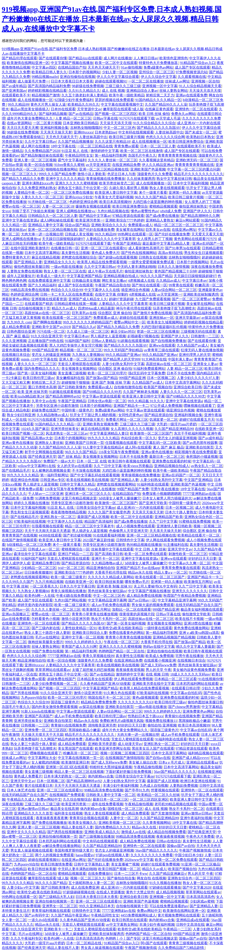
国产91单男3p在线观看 (182, 248)
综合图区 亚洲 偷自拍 (115, 313)
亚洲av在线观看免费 (191, 95)
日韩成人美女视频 (79, 234)
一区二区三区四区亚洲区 (149, 799)
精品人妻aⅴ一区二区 (170, 572)
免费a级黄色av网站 (158, 67)
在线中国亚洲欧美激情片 (29, 248)
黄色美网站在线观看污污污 (195, 239)
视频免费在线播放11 (161, 721)
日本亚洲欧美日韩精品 (80, 123)
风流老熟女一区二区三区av (67, 433)
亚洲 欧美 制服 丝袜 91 (114, 586)
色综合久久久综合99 (67, 290)
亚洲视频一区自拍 (205, 81)
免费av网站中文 (49, 799)
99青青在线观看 (181, 285)
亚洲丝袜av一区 (161, 317)
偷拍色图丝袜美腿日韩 (31, 267)
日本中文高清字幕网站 (42, 253)
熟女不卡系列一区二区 (108, 619)
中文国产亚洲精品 (198, 480)
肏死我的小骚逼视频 (202, 456)
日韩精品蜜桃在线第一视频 (75, 304)
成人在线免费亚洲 (85, 887)
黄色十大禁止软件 (140, 892)
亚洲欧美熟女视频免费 (100, 424)
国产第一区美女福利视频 (36, 373)
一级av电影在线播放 (66, 267)
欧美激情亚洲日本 (75, 762)
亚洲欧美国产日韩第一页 (84, 443)
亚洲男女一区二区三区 (59, 906)
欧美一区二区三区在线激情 (141, 151)
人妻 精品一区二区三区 (73, 118)
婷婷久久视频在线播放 (31, 503)
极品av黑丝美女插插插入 (29, 109)
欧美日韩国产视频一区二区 (23, 433)
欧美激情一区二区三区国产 (151, 433)
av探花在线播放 (91, 707)
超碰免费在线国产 (46, 410)
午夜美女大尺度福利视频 (113, 197)
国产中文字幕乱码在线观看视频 (95, 475)
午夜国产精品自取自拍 (112, 285)
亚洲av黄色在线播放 (17, 443)
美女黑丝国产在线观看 (75, 748)
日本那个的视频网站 (84, 72)
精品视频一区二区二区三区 (81, 350)
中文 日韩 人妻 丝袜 (150, 549)
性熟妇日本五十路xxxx (145, 716)
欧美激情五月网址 (198, 582)
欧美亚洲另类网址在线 (112, 748)
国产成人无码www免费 (159, 665)
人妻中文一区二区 (124, 818)
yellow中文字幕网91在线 (36, 466)
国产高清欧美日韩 (109, 554)
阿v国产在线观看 (154, 943)
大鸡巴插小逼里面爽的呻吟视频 (158, 202)
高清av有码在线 (170, 253)
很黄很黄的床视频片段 (136, 614)
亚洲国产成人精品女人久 (87, 299)
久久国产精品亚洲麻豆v (167, 873)
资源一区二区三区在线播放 (158, 331)
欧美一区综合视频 (38, 165)
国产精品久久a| (83, 327)
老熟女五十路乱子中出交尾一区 (82, 188)
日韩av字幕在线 (105, 118)
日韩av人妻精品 (103, 341)
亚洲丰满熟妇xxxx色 (38, 183)
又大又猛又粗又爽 (16, 382)
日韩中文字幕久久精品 (77, 484)
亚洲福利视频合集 (54, 128)
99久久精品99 (18, 104)
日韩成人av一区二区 (44, 549)
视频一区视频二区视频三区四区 (125, 753)
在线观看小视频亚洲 (160, 660)
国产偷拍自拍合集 (121, 878)
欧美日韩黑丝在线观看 (129, 920)
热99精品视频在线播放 (144, 544)
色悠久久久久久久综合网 (165, 137)
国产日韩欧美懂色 (72, 387)
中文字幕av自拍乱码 (186, 693)
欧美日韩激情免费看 (56, 864)
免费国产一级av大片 (59, 461)
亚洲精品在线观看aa (202, 762)
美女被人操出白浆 (143, 762)
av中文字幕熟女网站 (122, 924)
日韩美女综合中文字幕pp (95, 507)
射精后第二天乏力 (160, 95)
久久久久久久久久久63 (135, 702)
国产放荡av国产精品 (101, 378)
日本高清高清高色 (200, 897)
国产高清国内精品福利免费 (49, 86)
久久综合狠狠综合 (77, 799)
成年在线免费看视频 (107, 804)
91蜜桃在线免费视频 (195, 521)
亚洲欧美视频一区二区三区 (119, 822)
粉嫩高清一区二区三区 (80, 753)
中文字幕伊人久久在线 (102, 290)
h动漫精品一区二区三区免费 (29, 544)
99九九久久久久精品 (103, 438)
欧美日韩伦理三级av (38, 378)
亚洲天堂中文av (180, 549)
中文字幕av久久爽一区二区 (189, 563)
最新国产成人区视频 (93, 517)
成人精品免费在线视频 (144, 595)
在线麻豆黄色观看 (159, 109)
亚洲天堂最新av (187, 317)
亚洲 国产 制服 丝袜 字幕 (110, 382)
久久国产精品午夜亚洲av (70, 915)
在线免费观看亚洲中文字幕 (49, 280)
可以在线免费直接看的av (168, 906)
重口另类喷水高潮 (42, 387)
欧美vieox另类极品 (138, 466)
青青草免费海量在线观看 (180, 568)
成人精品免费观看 (16, 327)
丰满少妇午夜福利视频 (120, 785)
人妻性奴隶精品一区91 (79, 628)
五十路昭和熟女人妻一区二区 (91, 883)
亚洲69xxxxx (83, 132)
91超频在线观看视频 (133, 341)
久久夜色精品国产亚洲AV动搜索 (105, 683)
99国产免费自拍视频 (47, 651)
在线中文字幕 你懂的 (111, 294)
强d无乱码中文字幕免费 (146, 373)
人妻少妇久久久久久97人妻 (198, 378)
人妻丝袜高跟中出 (169, 132)
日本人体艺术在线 (21, 790)
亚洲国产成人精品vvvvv (190, 758)
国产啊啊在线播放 (47, 322)
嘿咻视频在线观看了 (199, 405)
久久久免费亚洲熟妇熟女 (36, 188)
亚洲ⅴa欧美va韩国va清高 (199, 633)
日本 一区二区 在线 (92, 461)
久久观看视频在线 (192, 77)
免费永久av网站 (183, 114)
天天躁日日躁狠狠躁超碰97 (63, 239)
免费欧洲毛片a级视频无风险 (122, 721)
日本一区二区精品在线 (84, 943)
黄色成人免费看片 (28, 776)
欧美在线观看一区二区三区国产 (67, 317)
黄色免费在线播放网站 (191, 628)
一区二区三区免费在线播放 (72, 192)
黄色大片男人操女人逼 (48, 104)
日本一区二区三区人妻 (157, 146)
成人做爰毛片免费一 (33, 81)
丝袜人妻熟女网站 (173, 90)
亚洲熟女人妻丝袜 (49, 443)
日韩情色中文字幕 (130, 540)
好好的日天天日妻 (202, 558)
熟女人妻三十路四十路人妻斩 (47, 633)
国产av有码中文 (36, 915)
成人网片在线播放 (118, 58)
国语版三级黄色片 (65, 702)
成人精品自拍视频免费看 (166, 832)
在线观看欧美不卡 (16, 95)
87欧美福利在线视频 (30, 521)
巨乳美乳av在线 (84, 313)
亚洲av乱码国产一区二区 (181, 475)
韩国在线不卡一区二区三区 (109, 697)
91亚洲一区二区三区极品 (200, 864)
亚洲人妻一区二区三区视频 (35, 160)
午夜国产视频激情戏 (195, 850)
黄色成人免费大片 (105, 253)
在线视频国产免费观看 (67, 795)
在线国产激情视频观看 (19, 540)
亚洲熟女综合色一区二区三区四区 (194, 878)
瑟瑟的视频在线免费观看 (114, 100)
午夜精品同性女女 (79, 155)
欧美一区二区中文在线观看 (116, 63)
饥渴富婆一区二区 (163, 419)
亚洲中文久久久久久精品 (65, 178)
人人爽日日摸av (145, 58)
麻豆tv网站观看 (187, 220)
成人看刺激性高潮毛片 (146, 248)
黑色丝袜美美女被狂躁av (107, 591)
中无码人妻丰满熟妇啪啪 (136, 267)
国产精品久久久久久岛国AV (158, 128)
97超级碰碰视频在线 (79, 892)
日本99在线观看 (63, 109)
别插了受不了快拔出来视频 (33, 211)
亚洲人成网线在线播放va (76, 211)
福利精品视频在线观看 (205, 753)
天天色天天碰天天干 (103, 67)
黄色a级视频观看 (145, 697)
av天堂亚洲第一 (169, 294)
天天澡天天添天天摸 (205, 90)
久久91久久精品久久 (84, 90)
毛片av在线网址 (47, 637)
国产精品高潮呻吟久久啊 (200, 216)
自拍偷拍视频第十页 (34, 308)
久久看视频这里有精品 (156, 160)
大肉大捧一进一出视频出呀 (42, 234)
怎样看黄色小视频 (45, 619)
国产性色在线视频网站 (138, 253)
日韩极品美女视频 (86, 280)
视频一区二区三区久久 (19, 174)
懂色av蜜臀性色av (144, 211)
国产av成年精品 (14, 86)
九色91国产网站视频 (70, 600)
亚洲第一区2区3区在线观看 (67, 767)
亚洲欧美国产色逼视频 (148, 169)
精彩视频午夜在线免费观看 (196, 452)
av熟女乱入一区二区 (206, 466)
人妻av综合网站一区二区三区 (174, 290)
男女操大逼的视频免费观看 (153, 605)
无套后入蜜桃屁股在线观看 (79, 364)
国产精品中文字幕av (95, 216)
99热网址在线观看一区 (135, 234)
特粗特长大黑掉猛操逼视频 (111, 767)
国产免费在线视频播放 (49, 822)
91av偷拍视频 (131, 67)
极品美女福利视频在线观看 (202, 609)
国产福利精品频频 (53, 114)
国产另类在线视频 (24, 693)
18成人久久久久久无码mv (190, 674)
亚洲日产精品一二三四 (75, 554)
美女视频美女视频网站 (79, 368)
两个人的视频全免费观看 (54, 855)
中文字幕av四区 (44, 67)
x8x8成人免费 (170, 211)
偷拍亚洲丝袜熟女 (193, 206)
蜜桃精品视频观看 (163, 206)
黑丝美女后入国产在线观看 (153, 748)
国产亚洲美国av (14, 90)
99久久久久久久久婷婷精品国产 (87, 322)
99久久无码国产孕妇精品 (123, 350)
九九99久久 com (19, 322)
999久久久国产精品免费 (57, 174)
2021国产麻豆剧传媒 (98, 540)
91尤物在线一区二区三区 (48, 202)
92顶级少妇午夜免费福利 (73, 100)
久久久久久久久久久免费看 (151, 855)
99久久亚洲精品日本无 (96, 906)
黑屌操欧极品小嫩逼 (194, 721)
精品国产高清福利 (98, 521)
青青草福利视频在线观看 (51, 911)
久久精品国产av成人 (192, 345)
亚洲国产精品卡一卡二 (131, 405)
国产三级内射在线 (46, 628)
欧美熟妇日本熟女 (200, 137)
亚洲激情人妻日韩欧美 (174, 526)
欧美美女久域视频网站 (165, 322)
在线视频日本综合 (16, 355)
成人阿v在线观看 (138, 447)
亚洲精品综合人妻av (142, 90)
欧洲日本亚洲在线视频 (198, 781)
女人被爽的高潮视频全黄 (51, 470)
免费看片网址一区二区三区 (126, 419)
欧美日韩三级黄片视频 (126, 137)
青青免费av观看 (126, 146)
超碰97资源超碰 (121, 299)
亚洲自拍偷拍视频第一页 (57, 836)
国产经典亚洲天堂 (42, 456)
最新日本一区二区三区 (167, 456)
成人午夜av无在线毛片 (105, 271)
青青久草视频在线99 (98, 656)
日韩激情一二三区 (205, 336)
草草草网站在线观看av (52, 670)
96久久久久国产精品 (151, 197)
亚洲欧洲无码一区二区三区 (197, 160)
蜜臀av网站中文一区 (129, 322)
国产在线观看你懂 (53, 58)
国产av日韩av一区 (142, 600)
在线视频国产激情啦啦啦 (124, 758)
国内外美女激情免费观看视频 (54, 707)
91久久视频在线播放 (165, 883)
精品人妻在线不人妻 (77, 827)
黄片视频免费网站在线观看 (179, 915)
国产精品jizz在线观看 (85, 58)
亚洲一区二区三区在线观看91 (104, 248)
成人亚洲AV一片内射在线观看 (140, 507)
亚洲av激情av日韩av (33, 809)
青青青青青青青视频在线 (177, 155)
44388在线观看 (50, 535)
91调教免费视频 (47, 498)
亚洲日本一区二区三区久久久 (88, 494)
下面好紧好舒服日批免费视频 (128, 772)
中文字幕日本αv (194, 280)
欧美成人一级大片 (51, 276)
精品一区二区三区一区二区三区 (178, 225)
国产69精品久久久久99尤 (102, 392)
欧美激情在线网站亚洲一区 (28, 63)
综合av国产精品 (77, 225)
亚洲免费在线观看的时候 (171, 461)
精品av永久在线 (140, 572)
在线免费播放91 (100, 873)
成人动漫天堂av (130, 744)
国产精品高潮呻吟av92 (63, 396)
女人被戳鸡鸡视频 (45, 762)
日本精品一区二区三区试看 (175, 679)
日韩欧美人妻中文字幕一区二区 (111, 795)
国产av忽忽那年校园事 (200, 443)
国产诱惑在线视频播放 (65, 832)
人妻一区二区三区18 (58, 206)
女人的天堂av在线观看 (74, 466)
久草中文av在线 (44, 401)
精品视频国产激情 (46, 95)
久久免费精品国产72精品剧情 (181, 948)
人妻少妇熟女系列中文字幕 (123, 364)
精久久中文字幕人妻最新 (195, 646)
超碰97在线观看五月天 (197, 419)
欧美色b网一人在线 (39, 595)
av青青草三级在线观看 (161, 350)
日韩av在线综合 (168, 841)
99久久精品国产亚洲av (123, 355)
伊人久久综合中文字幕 (158, 77)
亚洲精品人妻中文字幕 (45, 225)
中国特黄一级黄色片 (77, 410)
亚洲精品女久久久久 (59, 262)
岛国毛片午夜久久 (142, 155)
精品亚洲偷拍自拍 (100, 568)
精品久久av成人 (64, 308)
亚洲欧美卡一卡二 (58, 929)
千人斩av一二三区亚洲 (45, 494)
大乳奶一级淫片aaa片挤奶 (176, 424)
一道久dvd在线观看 (43, 920)
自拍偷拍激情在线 (128, 387)
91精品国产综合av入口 (197, 63)
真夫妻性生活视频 (75, 253)
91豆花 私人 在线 (75, 151)
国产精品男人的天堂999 (121, 359)
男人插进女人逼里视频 (108, 336)
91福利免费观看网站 (149, 368)
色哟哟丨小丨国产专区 (123, 938)
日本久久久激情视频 (173, 267)
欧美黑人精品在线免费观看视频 (102, 262)
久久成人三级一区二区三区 (88, 331)
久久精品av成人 (168, 280)
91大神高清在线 (154, 359)
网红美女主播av (114, 280)
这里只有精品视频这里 (79, 498)
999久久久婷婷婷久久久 (83, 642)
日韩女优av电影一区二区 (107, 401)
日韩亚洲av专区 (52, 480)
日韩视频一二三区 (35, 725)
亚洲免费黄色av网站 (198, 711)
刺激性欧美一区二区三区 (187, 554)
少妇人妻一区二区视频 (119, 72)
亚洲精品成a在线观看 (192, 920)
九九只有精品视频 (49, 582)
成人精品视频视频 (170, 892)
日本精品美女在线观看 (94, 679)
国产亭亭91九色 (137, 790)
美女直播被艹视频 (125, 864)
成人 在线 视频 (113, 90)
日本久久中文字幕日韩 (77, 586)
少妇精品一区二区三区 (38, 568)
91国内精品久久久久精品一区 (158, 100)
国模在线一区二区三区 (125, 809)
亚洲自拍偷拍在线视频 (77, 77)
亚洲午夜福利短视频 (196, 818)
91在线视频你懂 (210, 679)
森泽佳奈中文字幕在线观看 (35, 554)
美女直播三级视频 (72, 373)
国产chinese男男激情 (184, 707)
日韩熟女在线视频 (153, 257)
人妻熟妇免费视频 (184, 785)
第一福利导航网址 (54, 475)
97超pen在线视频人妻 (112, 855)
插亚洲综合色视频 (135, 290)
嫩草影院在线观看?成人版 (123, 109)
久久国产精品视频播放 (75, 141)
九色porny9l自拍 (33, 697)
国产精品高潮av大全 (37, 438)
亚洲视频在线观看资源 (49, 299)
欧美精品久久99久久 (83, 104)
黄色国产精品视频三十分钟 (175, 271)
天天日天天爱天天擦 (23, 128)
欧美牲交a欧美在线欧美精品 (120, 628)
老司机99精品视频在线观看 (175, 804)
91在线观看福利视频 (109, 535)
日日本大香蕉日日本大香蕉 (72, 81)
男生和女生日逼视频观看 (203, 253)
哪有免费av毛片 (137, 582)
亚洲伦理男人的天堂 (195, 355)
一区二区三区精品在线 (95, 146)
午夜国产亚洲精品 (127, 243)
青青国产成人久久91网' (79, 646)
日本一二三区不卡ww (130, 873)
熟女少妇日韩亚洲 (21, 415)
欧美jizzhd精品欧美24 (27, 396)
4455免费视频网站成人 (138, 915)
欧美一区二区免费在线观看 (145, 554)
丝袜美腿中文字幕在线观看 (112, 549)
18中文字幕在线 (63, 146)
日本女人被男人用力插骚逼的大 (167, 498)
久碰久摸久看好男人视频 (128, 188)
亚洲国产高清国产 (38, 716)
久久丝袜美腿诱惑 (141, 178)
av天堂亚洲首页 (98, 165)
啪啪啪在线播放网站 (61, 169)
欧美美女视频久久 (82, 822)
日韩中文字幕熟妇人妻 (91, 864)
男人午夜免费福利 (24, 739)
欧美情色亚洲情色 (173, 58)
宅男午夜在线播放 (165, 489)
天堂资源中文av (89, 109)
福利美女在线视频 (68, 813)
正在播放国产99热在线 (45, 341)
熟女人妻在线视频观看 (167, 188)
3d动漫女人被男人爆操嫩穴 (119, 498)
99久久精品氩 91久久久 (146, 401)
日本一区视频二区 (161, 378)
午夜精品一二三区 (177, 929)
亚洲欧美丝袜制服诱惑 (200, 294)
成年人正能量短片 (21, 276)
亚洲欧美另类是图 (102, 744)
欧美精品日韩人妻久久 (49, 72)
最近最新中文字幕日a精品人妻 (166, 243)
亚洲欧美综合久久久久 (108, 225)
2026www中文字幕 (138, 860)
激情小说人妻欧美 (91, 174)
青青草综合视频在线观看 (88, 818)
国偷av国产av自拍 (181, 846)
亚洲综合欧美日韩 (187, 387)
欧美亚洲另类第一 (89, 220)
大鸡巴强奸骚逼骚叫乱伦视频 (164, 327)
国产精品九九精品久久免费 (23, 178)
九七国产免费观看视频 (152, 299)
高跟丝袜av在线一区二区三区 (47, 313)
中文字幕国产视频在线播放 (72, 63)
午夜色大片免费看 (200, 836)
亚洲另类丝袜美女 (65, 429)
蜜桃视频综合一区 (75, 549)
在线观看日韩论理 (185, 688)
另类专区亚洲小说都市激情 (57, 405)
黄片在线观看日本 (38, 785)
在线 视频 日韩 (157, 674)
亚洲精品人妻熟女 (160, 220)
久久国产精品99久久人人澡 (166, 104)
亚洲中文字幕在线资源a (20, 220)
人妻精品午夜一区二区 (31, 192)
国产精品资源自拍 (158, 415)
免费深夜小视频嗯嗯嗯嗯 (161, 494)
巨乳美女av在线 (158, 229)
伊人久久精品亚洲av (157, 165)
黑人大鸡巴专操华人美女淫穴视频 (75, 345)
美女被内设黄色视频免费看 (194, 670)
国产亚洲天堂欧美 (153, 503)
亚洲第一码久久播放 (184, 192)
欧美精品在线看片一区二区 (199, 535)
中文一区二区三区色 (119, 128)
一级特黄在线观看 (158, 628)
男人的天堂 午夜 (158, 670)
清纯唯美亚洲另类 (102, 725)
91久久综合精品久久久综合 (154, 123)
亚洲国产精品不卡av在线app (138, 568)
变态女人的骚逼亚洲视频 (51, 355)
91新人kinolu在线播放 (38, 711)
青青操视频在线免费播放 (105, 178)
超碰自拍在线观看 (133, 317)
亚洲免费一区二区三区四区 (45, 730)
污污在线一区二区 (51, 331)
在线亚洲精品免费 (126, 165)
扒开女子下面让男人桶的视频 (93, 415)
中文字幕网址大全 (42, 758)
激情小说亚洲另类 (75, 619)
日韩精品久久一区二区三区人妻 (52, 216)
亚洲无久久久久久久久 (189, 591)
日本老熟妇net (106, 132)
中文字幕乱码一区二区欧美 (160, 443)
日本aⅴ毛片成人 (171, 762)
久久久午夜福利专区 (26, 938)
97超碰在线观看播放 (165, 887)
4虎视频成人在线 (141, 280)
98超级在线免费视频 (88, 86)
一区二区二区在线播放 (146, 81)
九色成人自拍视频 (154, 785)
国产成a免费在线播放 (162, 216)
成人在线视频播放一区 (35, 100)
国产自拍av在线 (158, 758)
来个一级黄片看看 (153, 192)
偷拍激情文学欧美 (196, 614)
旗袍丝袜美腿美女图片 (45, 642)
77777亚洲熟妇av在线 (199, 494)
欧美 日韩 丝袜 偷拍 (154, 114)
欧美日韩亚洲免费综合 (186, 141)
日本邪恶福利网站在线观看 (197, 683)
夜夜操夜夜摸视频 (130, 670)
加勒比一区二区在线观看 (131, 609)
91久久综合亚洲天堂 (46, 336)
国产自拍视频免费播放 (168, 341)
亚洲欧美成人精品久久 (102, 832)
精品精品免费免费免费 (98, 702)
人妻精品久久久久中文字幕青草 (111, 239)
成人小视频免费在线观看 (135, 526)
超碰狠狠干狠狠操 (75, 382)
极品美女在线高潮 (207, 178)
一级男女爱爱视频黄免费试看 (151, 262)
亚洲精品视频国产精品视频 (174, 637)
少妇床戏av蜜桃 (202, 901)
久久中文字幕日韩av (40, 141)
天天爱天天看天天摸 (207, 234)
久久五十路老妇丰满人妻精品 (84, 95)
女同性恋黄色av (130, 415)
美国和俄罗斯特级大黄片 (84, 419)
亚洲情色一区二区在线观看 (196, 109)
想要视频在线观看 (165, 790)
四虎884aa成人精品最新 (96, 308)
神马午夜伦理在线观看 (133, 308)
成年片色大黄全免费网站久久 (30, 118)
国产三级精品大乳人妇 (56, 897)
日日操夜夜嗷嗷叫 (38, 572)
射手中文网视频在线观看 (43, 452)
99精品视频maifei (45, 77)
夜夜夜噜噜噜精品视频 (68, 512)
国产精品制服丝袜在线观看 (42, 155)
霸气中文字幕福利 (72, 160)
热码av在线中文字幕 (159, 646)
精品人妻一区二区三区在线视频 (79, 772)
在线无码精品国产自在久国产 (198, 605)
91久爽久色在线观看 (119, 693)
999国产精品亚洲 (45, 350)
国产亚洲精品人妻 (28, 262)
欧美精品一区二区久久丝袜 (158, 795)
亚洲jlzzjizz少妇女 (79, 197)
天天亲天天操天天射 (56, 132)
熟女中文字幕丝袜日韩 (174, 178)
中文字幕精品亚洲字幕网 (107, 600)
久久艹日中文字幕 (108, 466)
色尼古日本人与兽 (121, 174)
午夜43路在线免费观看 (73, 595)
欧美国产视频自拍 (158, 387)
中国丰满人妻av (180, 359)
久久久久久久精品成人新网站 (111, 577)
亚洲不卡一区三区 (105, 558)
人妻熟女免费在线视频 (24, 271)
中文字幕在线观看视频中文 (122, 104)
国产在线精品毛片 (16, 470)
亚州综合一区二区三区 (156, 72)
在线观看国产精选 (38, 304)
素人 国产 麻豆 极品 (168, 447)
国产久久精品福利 (42, 285)
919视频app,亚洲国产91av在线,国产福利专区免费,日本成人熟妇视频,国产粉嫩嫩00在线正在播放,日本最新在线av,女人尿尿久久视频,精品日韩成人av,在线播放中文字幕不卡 (112, 19)
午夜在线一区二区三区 (121, 642)
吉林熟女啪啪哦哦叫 (86, 128)
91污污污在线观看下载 (136, 118)
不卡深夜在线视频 (86, 470)
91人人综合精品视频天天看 (200, 86)
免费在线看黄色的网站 (126, 633)
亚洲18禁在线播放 (198, 623)
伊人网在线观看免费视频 (165, 540)
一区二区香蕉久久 (44, 586)
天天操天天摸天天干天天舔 (42, 734)
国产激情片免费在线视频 (152, 313)
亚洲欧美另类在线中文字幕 (153, 683)
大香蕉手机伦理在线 (110, 572)
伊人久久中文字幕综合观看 (118, 77)
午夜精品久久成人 (21, 799)
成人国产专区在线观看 (192, 67)
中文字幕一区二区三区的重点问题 (193, 169)
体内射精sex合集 (101, 776)
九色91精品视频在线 (113, 211)
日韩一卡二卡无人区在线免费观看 (66, 294)
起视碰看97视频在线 (143, 336)
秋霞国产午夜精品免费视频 (184, 595)
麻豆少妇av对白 (123, 331)
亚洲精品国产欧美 (168, 517)
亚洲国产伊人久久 (197, 211)
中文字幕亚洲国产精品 (84, 276)
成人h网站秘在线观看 (57, 220)
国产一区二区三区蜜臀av (191, 299)
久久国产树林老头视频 (140, 392)
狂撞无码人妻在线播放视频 (202, 350)
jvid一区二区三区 (71, 568)
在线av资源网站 (19, 123)
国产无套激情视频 (165, 813)
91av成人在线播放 (101, 489)
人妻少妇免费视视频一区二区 (55, 683)
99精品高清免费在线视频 (29, 290)
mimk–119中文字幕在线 (39, 359)
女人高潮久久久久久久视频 (132, 429)
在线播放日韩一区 (65, 248)
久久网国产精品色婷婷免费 (61, 739)
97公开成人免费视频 (166, 405)
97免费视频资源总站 (191, 72)
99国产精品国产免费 (133, 489)
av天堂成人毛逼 (168, 118)
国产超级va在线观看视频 (117, 257)
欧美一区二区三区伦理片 (107, 373)
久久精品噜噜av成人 (52, 415)
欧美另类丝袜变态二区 (116, 183)
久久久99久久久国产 (18, 582)
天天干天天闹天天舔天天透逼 (47, 531)
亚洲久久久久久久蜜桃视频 (76, 183)
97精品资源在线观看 (128, 216)
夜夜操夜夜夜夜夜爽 (52, 818)
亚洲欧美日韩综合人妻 (89, 633)
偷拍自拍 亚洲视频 (162, 725)
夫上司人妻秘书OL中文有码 (155, 586)
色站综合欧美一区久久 (138, 438)
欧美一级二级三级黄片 (68, 577)
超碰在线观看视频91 (111, 81)
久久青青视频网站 (156, 822)
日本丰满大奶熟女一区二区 (65, 776)
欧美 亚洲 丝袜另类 (32, 392)
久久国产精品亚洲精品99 (173, 429)
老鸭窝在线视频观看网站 (116, 484)
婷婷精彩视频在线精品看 (47, 90)
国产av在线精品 (80, 114)
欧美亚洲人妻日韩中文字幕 (116, 192)
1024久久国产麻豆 (35, 429)
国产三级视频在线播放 (96, 836)
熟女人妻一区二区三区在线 (65, 271)
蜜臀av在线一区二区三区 (21, 206)
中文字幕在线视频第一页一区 (81, 758)
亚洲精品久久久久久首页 (33, 813)
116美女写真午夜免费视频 (119, 452)
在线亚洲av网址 (184, 229)
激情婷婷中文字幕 (104, 151)
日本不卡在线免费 (181, 373)
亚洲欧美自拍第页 (199, 447)
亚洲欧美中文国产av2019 (51, 327)
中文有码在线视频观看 (136, 132)
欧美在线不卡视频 (189, 619)
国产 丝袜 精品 (69, 456)
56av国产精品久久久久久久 (175, 772)
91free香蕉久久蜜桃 (69, 165)
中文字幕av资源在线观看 (101, 396)
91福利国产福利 (77, 341)
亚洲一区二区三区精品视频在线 (103, 169)
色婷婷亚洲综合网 (83, 202)
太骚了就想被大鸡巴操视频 (93, 670)
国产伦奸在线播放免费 (96, 229)
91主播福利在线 (175, 544)
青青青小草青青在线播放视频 (95, 614)
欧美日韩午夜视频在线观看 (129, 461)
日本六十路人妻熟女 (181, 512)
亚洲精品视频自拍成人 (121, 276)
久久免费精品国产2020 (42, 151)
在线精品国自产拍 (72, 67)
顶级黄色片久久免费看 (154, 174)
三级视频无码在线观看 (198, 331)
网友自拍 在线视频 (151, 878)
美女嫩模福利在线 (70, 378)
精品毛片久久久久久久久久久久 (198, 174)
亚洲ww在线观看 (162, 345)
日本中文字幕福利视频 (190, 183)
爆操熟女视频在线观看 (93, 206)
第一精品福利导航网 (110, 155)
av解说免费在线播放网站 (61, 846)
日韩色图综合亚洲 (21, 331)
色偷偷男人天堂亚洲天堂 (128, 531)
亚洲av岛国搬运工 (16, 614)
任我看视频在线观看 (121, 443)
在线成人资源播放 (110, 892)
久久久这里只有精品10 (112, 141)
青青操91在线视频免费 (182, 716)
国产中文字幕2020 (197, 887)
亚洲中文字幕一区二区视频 (82, 637)
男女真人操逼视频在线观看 (31, 850)
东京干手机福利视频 (190, 433)
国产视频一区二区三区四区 (116, 114)
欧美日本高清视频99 (115, 202)
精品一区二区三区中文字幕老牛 (89, 526)
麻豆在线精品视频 (46, 257)
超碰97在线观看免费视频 (160, 864)
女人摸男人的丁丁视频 (202, 202)
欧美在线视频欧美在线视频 (87, 480)
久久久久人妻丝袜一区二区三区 (112, 160)
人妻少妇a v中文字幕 (23, 887)
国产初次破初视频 (77, 535)
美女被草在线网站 (130, 229)
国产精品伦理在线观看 (19, 58)
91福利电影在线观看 (153, 484)
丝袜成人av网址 (177, 81)
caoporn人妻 (11, 183)
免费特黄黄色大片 (16, 257)
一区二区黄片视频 (47, 123)
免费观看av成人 (140, 225)
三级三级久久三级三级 (123, 86)
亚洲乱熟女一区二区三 (57, 517)
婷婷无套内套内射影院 (35, 605)
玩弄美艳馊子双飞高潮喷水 (174, 308)
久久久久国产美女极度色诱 (109, 512)
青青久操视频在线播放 (68, 591)
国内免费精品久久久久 (42, 368)
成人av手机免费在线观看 (110, 605)
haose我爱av (84, 855)
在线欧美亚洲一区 (209, 429)
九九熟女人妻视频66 (88, 355)
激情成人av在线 (133, 832)
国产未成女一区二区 (201, 132)
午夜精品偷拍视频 (148, 767)
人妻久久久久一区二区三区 (42, 197)
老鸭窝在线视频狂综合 (79, 257)
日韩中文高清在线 (190, 924)
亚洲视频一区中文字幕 (159, 86)
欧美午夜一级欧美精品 (126, 95)
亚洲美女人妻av (205, 364)
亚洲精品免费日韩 (46, 563)
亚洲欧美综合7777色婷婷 (124, 220)
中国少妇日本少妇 (189, 855)
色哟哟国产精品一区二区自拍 (121, 651)
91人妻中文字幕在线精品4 (103, 447)
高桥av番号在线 (97, 739)
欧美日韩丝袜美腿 (109, 582)
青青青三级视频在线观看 (188, 943)
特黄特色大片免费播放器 (159, 63)
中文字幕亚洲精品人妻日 (109, 433)
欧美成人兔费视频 (159, 656)
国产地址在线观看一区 (149, 285)
